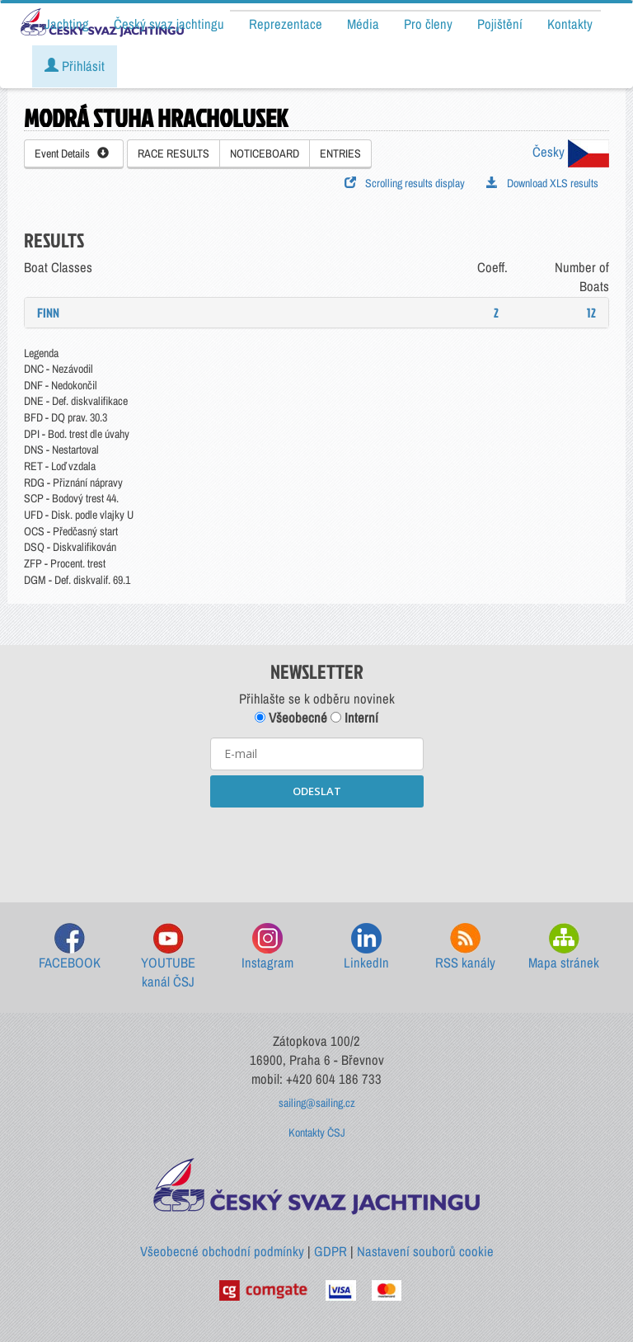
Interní (354, 718)
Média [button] (363, 24)
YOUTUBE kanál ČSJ (168, 957)
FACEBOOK (70, 947)
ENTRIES (340, 153)
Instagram (267, 947)
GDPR (330, 1251)
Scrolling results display (405, 183)
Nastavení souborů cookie (425, 1251)
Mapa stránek (563, 947)
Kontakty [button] (570, 24)
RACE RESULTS (173, 153)
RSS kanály (465, 947)
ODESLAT (317, 791)
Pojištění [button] (500, 24)
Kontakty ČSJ (316, 1132)
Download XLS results (542, 183)
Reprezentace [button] (285, 24)
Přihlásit (75, 66)
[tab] (316, 312)
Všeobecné (291, 718)
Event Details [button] (72, 153)
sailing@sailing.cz (317, 1102)
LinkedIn (366, 947)
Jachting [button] (67, 24)
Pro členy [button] (428, 24)
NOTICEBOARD (264, 153)
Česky (570, 152)
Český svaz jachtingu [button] (169, 24)
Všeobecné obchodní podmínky (222, 1251)
